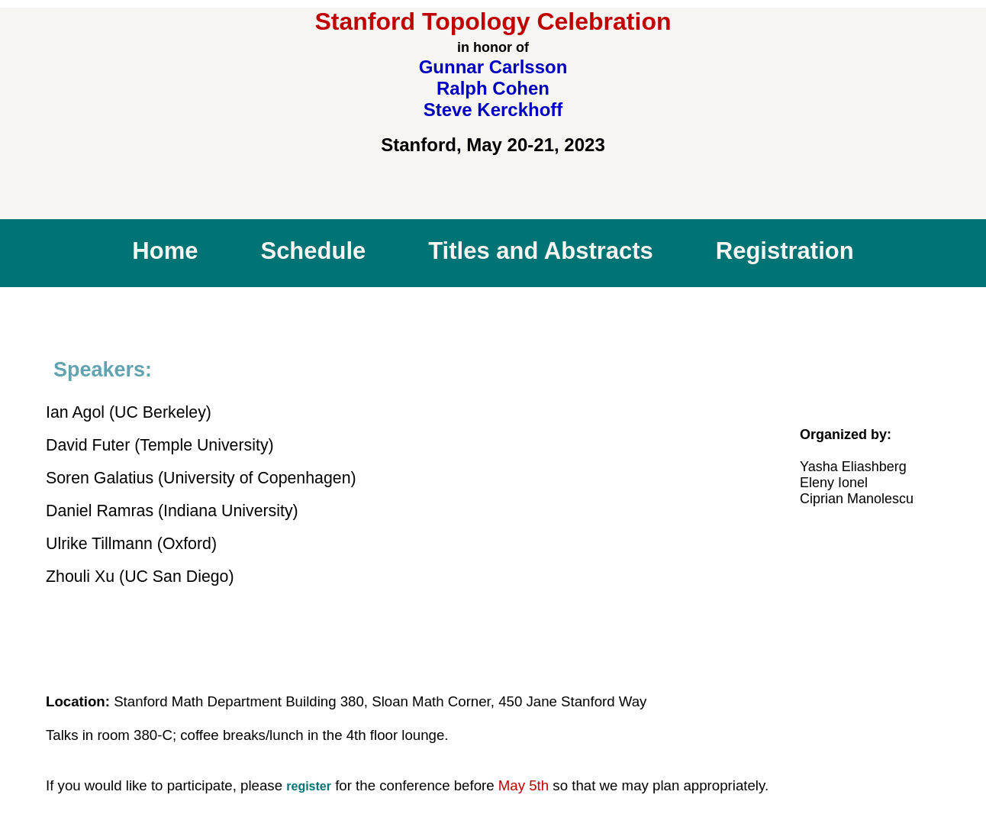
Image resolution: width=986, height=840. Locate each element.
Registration (785, 250)
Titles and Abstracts (540, 250)
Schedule (313, 250)
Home (165, 250)
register (308, 786)
